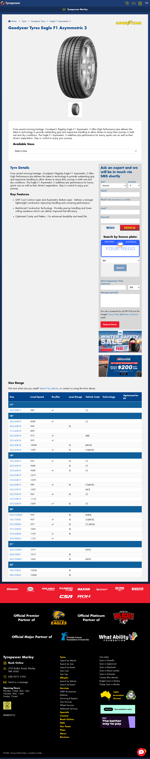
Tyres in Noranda (107, 674)
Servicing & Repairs (69, 698)
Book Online (67, 719)
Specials (64, 712)
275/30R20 (15, 524)
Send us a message (18, 682)
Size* (103, 181)
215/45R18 (15, 431)
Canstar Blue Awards (108, 677)
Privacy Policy (113, 314)
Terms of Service (131, 314)
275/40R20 (15, 529)
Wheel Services (67, 705)
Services (64, 688)
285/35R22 (15, 575)
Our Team (65, 726)
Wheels (64, 677)
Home (12, 21)
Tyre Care (64, 670)
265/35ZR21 (16, 549)
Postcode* (105, 217)
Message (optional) (109, 292)
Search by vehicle (49, 388)
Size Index (104, 657)
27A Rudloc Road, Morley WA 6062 (21, 670)
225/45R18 (15, 435)
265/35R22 (15, 570)
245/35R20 (15, 519)
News (63, 733)
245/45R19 (15, 489)
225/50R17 (15, 410)
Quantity (132, 181)
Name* (104, 190)
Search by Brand (67, 667)
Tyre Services (66, 701)
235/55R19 (15, 475)
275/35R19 (15, 503)
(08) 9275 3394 (17, 676)
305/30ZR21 (16, 559)
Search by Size (67, 664)
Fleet (62, 729)
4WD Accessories (68, 691)
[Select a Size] (75, 151)
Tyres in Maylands (107, 667)
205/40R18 (15, 421)
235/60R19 (15, 480)
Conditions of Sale (35, 753)
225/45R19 (15, 465)
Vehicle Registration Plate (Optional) (112, 282)
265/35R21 (15, 554)
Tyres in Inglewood (107, 663)
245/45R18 (15, 445)
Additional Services (68, 708)
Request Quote (110, 324)
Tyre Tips (64, 674)
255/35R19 (15, 494)
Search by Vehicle (68, 660)
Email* (104, 208)
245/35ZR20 (16, 514)
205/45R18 (15, 426)
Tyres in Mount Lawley (109, 670)
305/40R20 (15, 538)
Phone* (115, 199)
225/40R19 (15, 461)
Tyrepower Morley (75, 9)
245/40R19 (15, 484)
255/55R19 (15, 499)
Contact (64, 715)
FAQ (62, 722)
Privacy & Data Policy (19, 753)
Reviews (64, 737)
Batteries (64, 695)
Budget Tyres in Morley (109, 681)
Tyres (63, 657)
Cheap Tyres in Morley (109, 684)
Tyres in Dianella (106, 660)
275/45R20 (15, 533)
